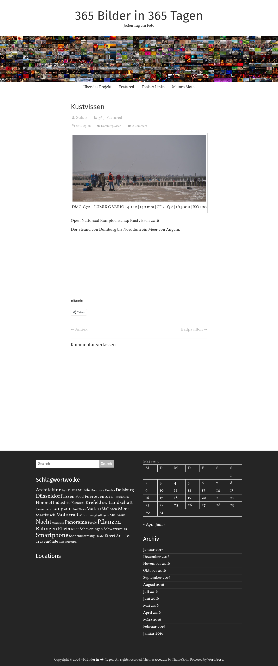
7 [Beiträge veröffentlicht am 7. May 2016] (217, 483)
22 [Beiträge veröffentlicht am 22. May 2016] (232, 498)
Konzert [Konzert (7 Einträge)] (78, 503)
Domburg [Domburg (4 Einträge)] (97, 490)
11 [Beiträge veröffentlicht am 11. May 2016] (175, 490)
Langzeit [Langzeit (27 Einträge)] (62, 508)
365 (101, 118)
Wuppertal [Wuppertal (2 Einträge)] (71, 542)
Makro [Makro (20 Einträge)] (94, 508)
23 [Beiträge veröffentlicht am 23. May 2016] (147, 505)
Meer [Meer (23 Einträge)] (123, 508)
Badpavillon (194, 329)
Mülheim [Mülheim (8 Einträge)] (117, 515)
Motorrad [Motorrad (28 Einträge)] (67, 515)
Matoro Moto (183, 87)
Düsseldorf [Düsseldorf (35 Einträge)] (49, 496)
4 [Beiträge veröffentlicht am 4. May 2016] (175, 483)
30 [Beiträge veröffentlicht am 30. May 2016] (147, 512)
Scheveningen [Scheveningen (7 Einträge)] (91, 529)
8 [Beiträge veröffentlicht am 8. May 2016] (231, 483)
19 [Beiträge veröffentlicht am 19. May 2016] (189, 498)
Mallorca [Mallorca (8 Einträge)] (109, 509)
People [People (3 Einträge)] (92, 523)
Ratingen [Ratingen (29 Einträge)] (46, 528)
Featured (126, 87)
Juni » (160, 524)
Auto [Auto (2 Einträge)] (64, 491)
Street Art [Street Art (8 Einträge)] (113, 536)
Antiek (79, 329)
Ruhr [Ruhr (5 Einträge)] (75, 529)
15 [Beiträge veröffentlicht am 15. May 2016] (232, 490)
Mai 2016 (151, 605)
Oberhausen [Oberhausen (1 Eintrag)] (58, 523)
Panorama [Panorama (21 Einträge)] (76, 522)
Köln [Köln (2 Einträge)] (105, 503)
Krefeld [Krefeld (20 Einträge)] (93, 502)
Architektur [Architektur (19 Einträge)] (48, 490)
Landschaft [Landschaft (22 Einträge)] (120, 502)
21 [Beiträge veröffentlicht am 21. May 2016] (218, 498)
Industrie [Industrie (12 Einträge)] (61, 503)
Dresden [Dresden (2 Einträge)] (110, 491)
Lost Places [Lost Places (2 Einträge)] (79, 509)
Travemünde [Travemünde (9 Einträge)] (47, 541)
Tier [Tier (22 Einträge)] (127, 535)
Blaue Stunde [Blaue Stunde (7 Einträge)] (79, 490)
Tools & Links (153, 87)
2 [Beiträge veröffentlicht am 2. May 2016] (146, 483)
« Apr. (148, 524)
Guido (81, 118)
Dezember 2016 (156, 557)
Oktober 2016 (154, 570)
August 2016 (153, 584)
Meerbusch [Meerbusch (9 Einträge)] (45, 515)
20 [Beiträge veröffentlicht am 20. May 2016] (204, 498)
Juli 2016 (150, 591)
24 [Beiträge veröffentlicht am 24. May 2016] (162, 505)
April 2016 (152, 612)
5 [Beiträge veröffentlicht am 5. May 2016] (189, 483)
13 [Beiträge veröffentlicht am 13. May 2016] (203, 490)
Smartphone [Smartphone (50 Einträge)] (52, 535)
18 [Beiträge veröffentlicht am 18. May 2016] (176, 498)
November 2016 (156, 563)
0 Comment (137, 126)
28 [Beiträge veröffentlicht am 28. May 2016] (218, 505)
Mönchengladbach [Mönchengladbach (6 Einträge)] (94, 515)
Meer (117, 126)
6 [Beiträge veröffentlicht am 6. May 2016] (203, 483)
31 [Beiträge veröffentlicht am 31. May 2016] (161, 512)
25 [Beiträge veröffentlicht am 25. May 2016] (176, 505)
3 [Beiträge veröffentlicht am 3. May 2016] (161, 483)
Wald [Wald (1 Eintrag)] (61, 542)
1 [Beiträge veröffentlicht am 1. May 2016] (231, 475)
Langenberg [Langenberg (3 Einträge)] (43, 509)
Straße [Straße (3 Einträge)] (99, 536)
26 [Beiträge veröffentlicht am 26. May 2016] (190, 505)
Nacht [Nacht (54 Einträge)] (43, 522)
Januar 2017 (153, 550)
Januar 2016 (153, 633)
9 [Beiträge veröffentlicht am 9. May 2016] (146, 490)
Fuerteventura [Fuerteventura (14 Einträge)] (98, 496)
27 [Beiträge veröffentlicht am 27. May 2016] (204, 505)
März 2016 (152, 619)
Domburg (107, 126)
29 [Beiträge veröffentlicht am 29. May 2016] (232, 505)
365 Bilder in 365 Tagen (139, 15)
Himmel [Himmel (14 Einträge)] (44, 503)
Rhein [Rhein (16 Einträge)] (64, 529)
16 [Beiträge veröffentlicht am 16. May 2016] (147, 498)
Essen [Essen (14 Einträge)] (69, 496)
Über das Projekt (97, 87)
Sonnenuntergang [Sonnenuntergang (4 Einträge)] (82, 536)
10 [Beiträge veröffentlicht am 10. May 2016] (162, 490)
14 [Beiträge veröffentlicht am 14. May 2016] (218, 490)
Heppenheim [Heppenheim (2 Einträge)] (121, 497)
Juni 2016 (151, 598)
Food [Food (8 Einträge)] (79, 496)
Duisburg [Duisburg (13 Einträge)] (125, 490)
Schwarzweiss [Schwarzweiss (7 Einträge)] (115, 529)
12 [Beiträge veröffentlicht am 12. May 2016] (189, 490)
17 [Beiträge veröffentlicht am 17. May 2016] (161, 498)
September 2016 (156, 577)
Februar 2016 (154, 626)
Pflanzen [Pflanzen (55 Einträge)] (109, 522)
